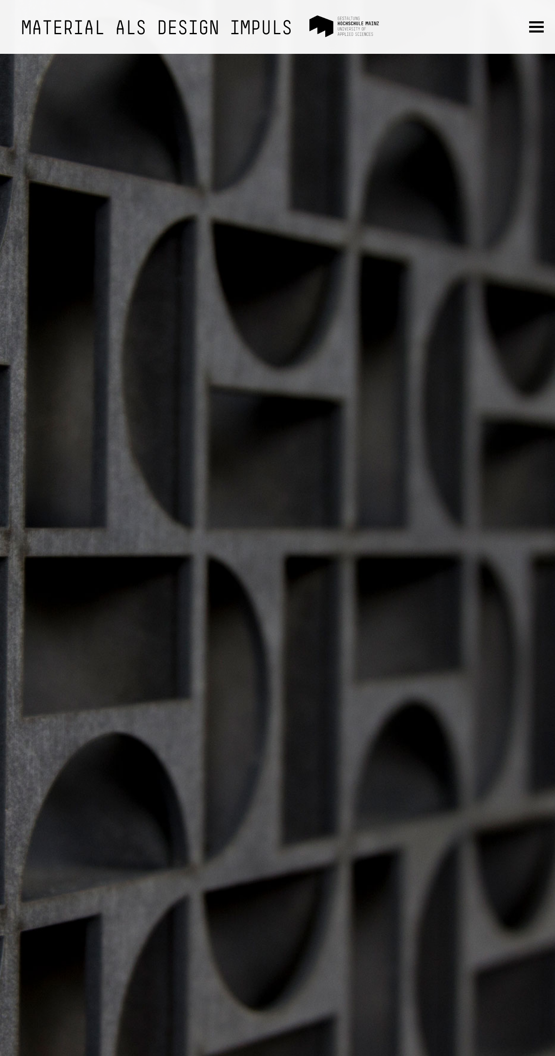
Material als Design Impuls (156, 29)
